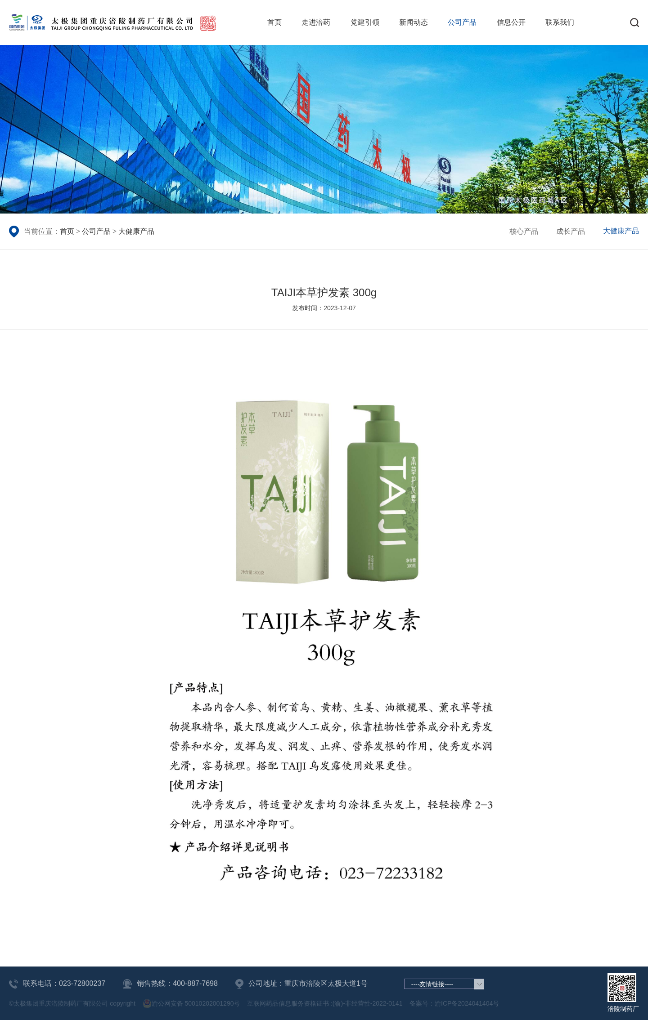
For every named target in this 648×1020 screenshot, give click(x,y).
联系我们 (559, 22)
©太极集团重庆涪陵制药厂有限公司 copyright (72, 1003)
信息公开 (511, 22)
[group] (324, 129)
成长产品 (570, 231)
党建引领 (365, 22)
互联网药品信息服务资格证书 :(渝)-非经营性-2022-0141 (324, 1003)
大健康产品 (136, 231)
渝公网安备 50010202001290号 (191, 1003)
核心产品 (523, 231)
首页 (274, 22)
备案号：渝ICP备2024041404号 (454, 1003)
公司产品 (462, 22)
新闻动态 (413, 22)
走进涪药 (316, 22)
